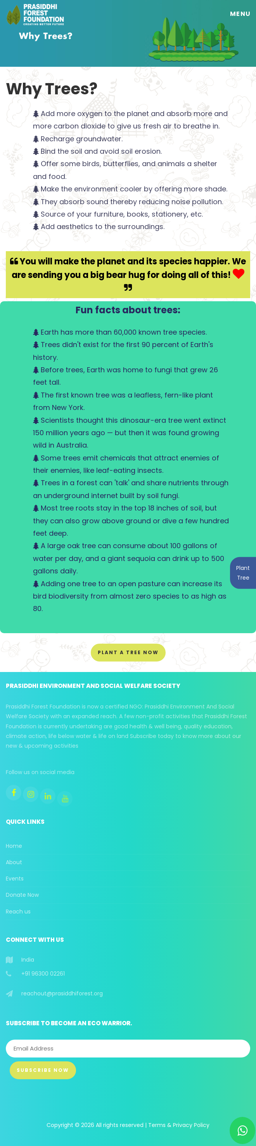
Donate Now (22, 895)
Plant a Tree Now (128, 652)
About (14, 862)
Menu (240, 13)
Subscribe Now (43, 1070)
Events (15, 878)
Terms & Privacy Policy (178, 1125)
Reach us (18, 911)
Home (14, 846)
